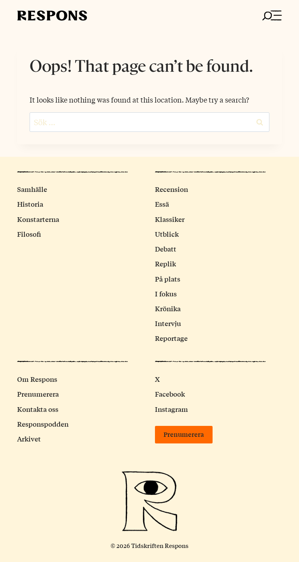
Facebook (170, 394)
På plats (167, 279)
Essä (162, 204)
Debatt (165, 249)
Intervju (168, 323)
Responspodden (43, 424)
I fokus (166, 293)
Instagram (171, 409)
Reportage (171, 338)
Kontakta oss (37, 409)
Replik (165, 263)
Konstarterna (38, 219)
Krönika (168, 308)
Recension (171, 189)
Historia (30, 204)
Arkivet (29, 438)
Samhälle (32, 189)
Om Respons (37, 379)
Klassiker (170, 219)
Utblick (167, 234)
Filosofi (29, 234)
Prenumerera (38, 394)
